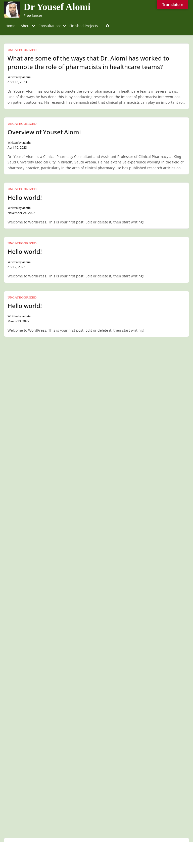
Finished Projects (83, 25)
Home (10, 25)
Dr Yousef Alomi (57, 7)
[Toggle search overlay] (107, 26)
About (26, 25)
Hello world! (25, 197)
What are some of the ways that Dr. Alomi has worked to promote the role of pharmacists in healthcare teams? (88, 62)
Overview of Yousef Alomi (44, 132)
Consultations (50, 25)
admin (26, 77)
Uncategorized (22, 50)
